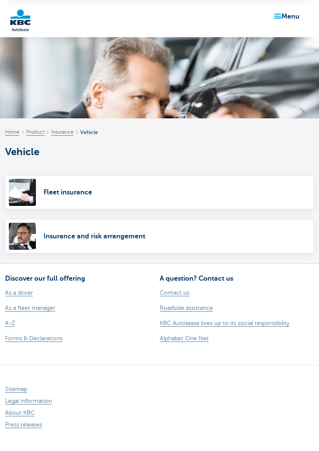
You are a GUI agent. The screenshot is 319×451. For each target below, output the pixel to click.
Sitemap (16, 389)
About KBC (20, 413)
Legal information (28, 401)
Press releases (23, 424)
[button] (285, 16)
